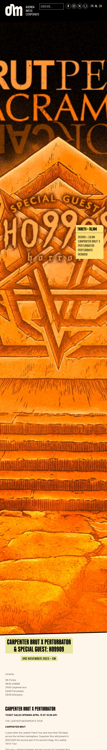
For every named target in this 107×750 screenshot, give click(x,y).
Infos (29, 11)
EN (100, 6)
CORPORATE (32, 14)
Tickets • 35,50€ (87, 228)
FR (92, 6)
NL (96, 6)
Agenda (30, 7)
